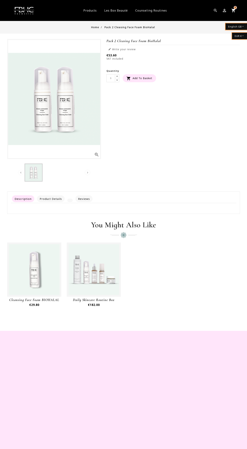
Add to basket (139, 78)
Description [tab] (23, 199)
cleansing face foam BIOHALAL (34, 300)
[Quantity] (110, 78)
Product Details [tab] (51, 199)
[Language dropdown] (236, 26)
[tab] (70, 200)
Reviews (84, 199)
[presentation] (20, 172)
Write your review (122, 49)
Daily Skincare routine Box (94, 300)
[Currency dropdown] (239, 36)
